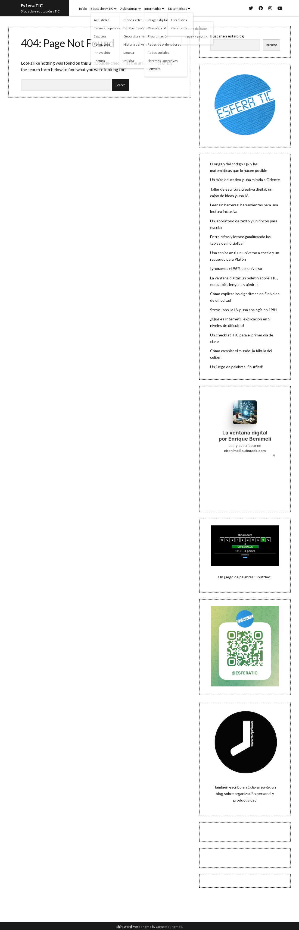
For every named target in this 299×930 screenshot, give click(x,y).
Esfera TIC (32, 5)
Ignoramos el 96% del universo (236, 268)
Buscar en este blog (227, 36)
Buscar (271, 45)
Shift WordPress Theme (133, 927)
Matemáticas (177, 9)
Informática (152, 9)
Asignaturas (129, 9)
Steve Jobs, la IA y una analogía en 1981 (243, 309)
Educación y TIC (102, 9)
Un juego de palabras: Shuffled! (236, 366)
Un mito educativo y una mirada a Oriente (245, 179)
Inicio (83, 9)
